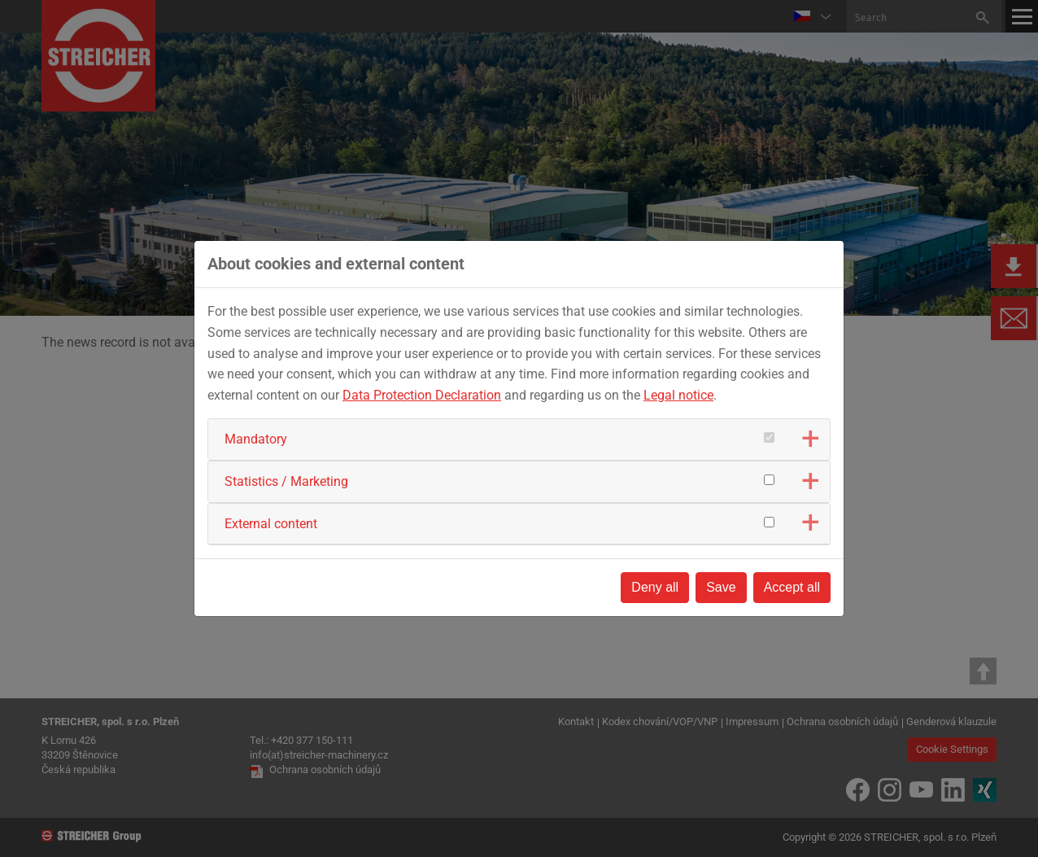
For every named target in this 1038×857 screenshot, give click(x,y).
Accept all (792, 587)
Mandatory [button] (256, 439)
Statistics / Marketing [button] (286, 481)
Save (720, 587)
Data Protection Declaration (421, 395)
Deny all (654, 587)
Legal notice (678, 395)
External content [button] (271, 523)
